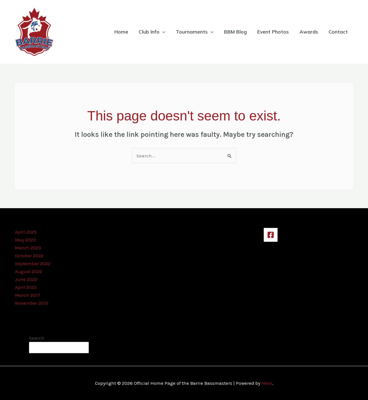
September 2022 (32, 263)
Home (128, 32)
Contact (338, 32)
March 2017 (27, 295)
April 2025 (26, 232)
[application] (168, 32)
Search (37, 338)
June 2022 (26, 279)
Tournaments (199, 32)
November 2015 (31, 303)
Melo (266, 383)
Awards (310, 32)
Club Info (157, 32)
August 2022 (28, 271)
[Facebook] (271, 235)
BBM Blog (238, 32)
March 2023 (28, 247)
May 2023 (25, 240)
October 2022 (29, 255)
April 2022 (26, 287)
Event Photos (275, 32)
